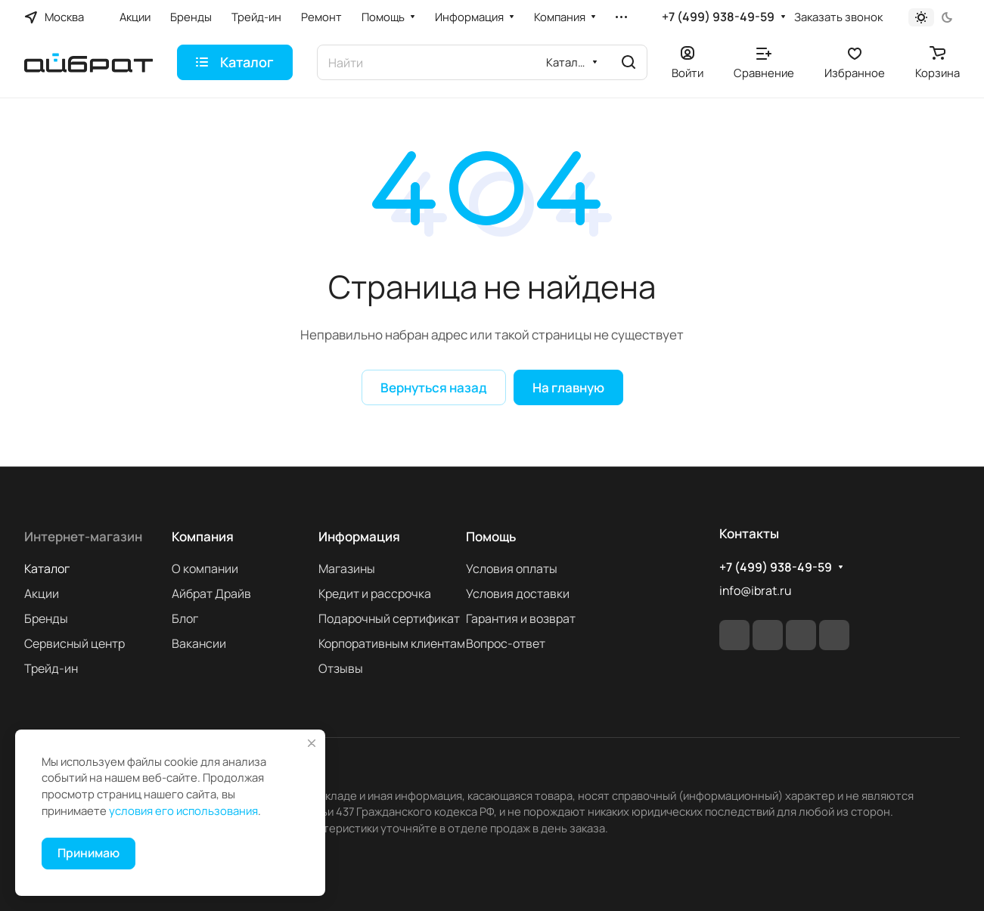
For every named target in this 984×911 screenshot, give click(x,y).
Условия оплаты (511, 568)
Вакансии (199, 643)
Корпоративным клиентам (391, 643)
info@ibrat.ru (755, 590)
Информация (359, 536)
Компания (203, 536)
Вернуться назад (433, 387)
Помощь (491, 536)
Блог (185, 618)
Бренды (46, 618)
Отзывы (340, 668)
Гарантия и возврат (521, 618)
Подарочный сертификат (389, 618)
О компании (205, 568)
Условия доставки (518, 593)
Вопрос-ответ (505, 643)
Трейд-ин (51, 668)
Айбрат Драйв (211, 593)
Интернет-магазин (83, 536)
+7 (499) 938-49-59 (718, 17)
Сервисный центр (74, 643)
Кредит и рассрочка (374, 593)
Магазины (346, 568)
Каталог (47, 568)
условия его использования (183, 810)
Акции (41, 593)
